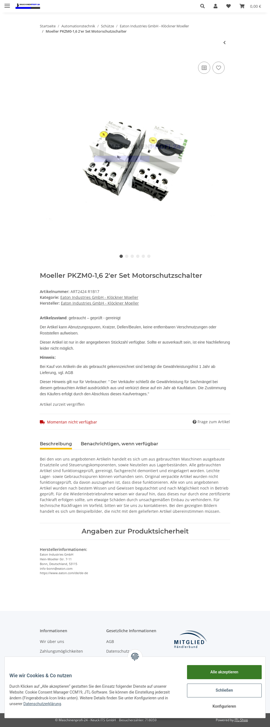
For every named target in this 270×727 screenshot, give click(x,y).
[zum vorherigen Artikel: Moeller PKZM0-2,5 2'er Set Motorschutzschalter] (224, 42)
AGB (110, 641)
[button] (202, 6)
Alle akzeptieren (220, 672)
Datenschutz (117, 651)
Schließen (220, 690)
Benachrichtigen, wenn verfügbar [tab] (119, 443)
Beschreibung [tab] (56, 443)
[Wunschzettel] (228, 6)
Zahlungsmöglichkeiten (61, 651)
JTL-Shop (241, 720)
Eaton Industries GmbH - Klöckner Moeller (99, 297)
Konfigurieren (220, 706)
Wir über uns (52, 641)
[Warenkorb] (250, 6)
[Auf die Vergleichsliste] (204, 68)
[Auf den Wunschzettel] (218, 68)
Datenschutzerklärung (81, 704)
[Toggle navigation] (7, 3)
